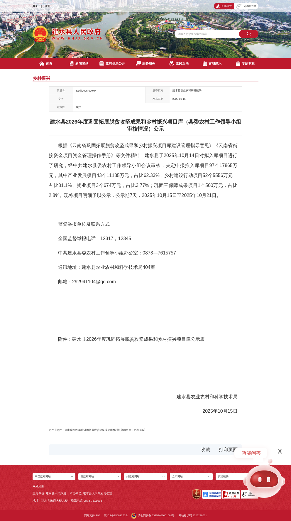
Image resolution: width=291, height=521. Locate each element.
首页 (45, 63)
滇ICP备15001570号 (116, 515)
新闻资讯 (79, 63)
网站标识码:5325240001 (193, 515)
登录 (35, 6)
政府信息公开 (112, 63)
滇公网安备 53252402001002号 (153, 516)
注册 (47, 6)
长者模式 (224, 6)
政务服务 (145, 63)
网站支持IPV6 (92, 515)
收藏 (205, 449)
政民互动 (179, 63)
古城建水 (212, 63)
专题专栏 (245, 63)
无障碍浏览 (246, 6)
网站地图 (38, 486)
